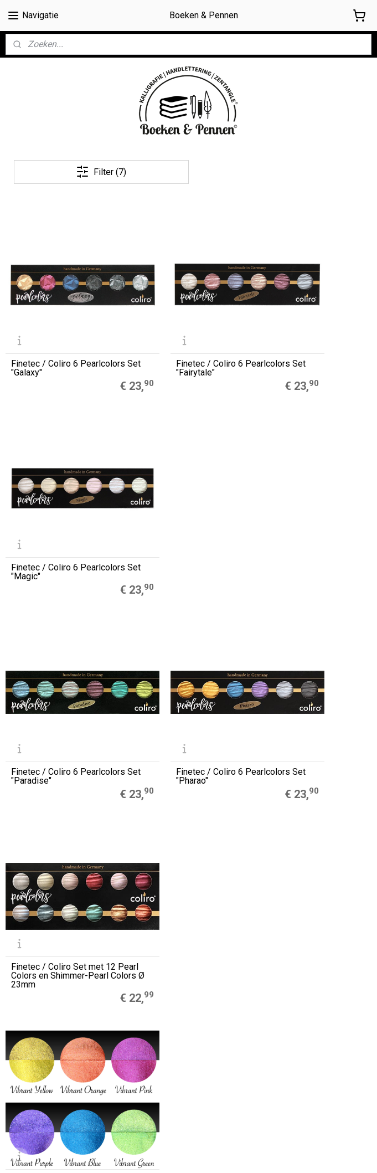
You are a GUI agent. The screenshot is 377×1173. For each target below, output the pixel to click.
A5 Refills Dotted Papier (172, 795)
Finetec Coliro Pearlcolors (175, 832)
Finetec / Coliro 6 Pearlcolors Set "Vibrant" (58, 658)
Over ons (21, 1004)
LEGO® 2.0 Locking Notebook (182, 844)
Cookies (20, 1029)
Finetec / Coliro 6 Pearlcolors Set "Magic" (308, 329)
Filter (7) (101, 171)
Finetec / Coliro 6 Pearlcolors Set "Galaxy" (58, 329)
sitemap (232, 1152)
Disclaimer (24, 1041)
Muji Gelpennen (158, 807)
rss (253, 1152)
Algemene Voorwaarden (49, 1016)
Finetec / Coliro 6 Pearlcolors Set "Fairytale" (187, 329)
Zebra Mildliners (160, 820)
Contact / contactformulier (52, 1078)
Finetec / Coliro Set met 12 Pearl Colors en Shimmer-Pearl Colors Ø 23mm (309, 484)
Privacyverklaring (35, 1054)
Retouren (23, 1066)
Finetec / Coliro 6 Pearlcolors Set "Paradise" (62, 493)
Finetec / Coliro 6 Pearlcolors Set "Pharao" (184, 493)
